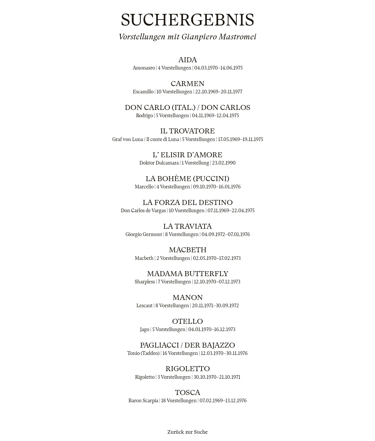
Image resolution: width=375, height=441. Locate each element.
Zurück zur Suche (187, 432)
